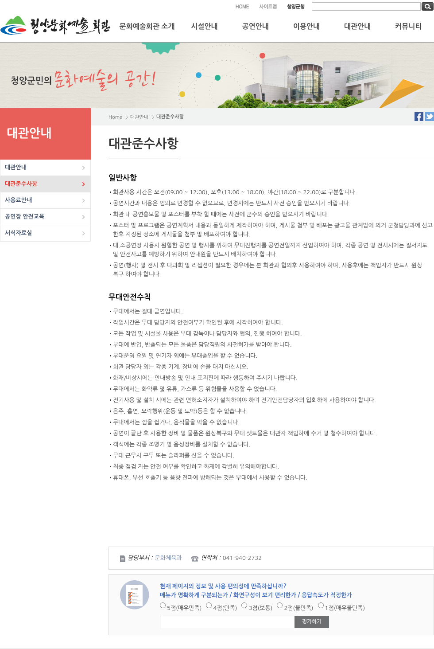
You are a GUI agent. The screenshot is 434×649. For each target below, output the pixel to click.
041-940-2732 (242, 558)
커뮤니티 (408, 26)
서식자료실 (18, 233)
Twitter (429, 116)
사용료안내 (18, 200)
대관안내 (357, 26)
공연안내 (255, 26)
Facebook (419, 116)
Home (115, 117)
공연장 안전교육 (24, 216)
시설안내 (204, 26)
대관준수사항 (21, 184)
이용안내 (306, 26)
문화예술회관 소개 (147, 26)
